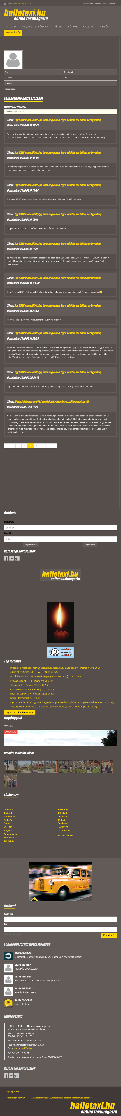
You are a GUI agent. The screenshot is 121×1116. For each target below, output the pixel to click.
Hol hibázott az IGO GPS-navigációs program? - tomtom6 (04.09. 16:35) (45, 676)
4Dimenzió (9, 809)
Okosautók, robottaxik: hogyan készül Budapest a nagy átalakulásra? (48, 957)
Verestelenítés (22, 1004)
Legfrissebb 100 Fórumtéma (19, 712)
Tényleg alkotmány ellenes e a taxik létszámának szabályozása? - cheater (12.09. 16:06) (53, 706)
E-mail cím (9, 914)
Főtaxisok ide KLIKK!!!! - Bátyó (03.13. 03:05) (32, 681)
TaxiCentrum (64, 830)
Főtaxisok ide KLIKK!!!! (26, 992)
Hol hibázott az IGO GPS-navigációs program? (37, 980)
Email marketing (9, 934)
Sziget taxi (9, 830)
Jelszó (7, 533)
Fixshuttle (63, 809)
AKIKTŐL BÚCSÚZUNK (26, 969)
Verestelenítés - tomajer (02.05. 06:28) (29, 685)
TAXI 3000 (63, 827)
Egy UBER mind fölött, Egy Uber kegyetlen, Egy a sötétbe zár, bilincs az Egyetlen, (57, 120)
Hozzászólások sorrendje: (15, 106)
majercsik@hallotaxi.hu (25, 1048)
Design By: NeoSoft (13, 1091)
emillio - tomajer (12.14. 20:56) (25, 698)
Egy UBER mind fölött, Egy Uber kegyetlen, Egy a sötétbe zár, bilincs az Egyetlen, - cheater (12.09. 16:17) (62, 702)
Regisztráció (90, 545)
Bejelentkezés (31, 545)
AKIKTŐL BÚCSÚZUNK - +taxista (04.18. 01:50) (34, 672)
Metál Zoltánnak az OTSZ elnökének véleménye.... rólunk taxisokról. (51, 401)
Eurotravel (9, 827)
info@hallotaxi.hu (20, 4)
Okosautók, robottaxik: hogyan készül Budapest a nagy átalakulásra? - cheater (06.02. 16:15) (55, 668)
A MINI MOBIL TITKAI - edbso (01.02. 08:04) (32, 689)
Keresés (13, 32)
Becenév (9, 522)
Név (5, 924)
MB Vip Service (65, 835)
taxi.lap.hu (9, 841)
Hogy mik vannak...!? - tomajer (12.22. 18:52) (32, 693)
